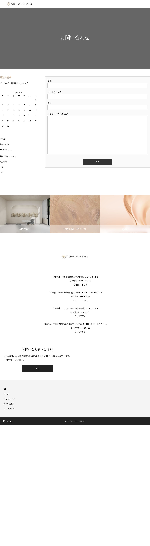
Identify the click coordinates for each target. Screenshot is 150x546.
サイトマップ (9, 399)
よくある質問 (9, 408)
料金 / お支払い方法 (8, 156)
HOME (2, 139)
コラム (2, 172)
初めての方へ (5, 144)
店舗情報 (3, 162)
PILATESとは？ (6, 149)
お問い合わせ (9, 404)
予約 (2, 167)
